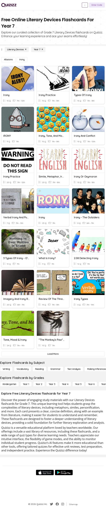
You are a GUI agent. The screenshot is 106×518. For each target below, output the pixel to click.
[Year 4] (65, 384)
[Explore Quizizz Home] (8, 5)
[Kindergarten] (9, 384)
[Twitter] (51, 504)
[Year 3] (52, 384)
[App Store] (45, 472)
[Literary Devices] (17, 49)
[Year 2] (39, 384)
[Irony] (22, 59)
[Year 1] (26, 384)
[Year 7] (38, 49)
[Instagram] (62, 504)
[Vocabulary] (22, 369)
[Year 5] (78, 384)
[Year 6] (91, 384)
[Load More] (53, 353)
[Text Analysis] (74, 369)
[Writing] (6, 369)
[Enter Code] (97, 5)
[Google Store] (64, 472)
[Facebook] (57, 504)
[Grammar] (55, 369)
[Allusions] (8, 59)
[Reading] (39, 369)
